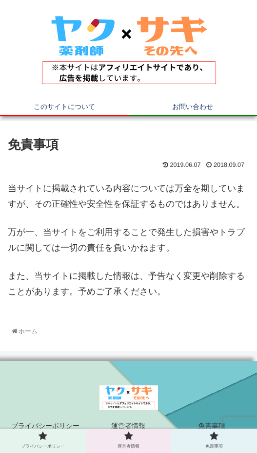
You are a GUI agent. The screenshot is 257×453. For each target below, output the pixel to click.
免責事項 (211, 426)
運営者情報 (128, 426)
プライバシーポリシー (45, 426)
